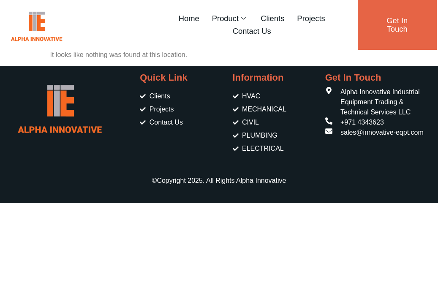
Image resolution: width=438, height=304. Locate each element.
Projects (311, 18)
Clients (272, 18)
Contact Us (252, 31)
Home (189, 18)
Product (230, 18)
